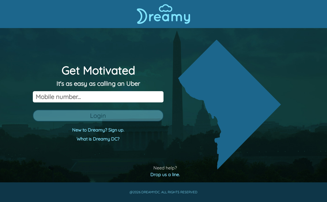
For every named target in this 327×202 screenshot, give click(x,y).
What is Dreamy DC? (98, 139)
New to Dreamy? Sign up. (98, 130)
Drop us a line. (165, 174)
